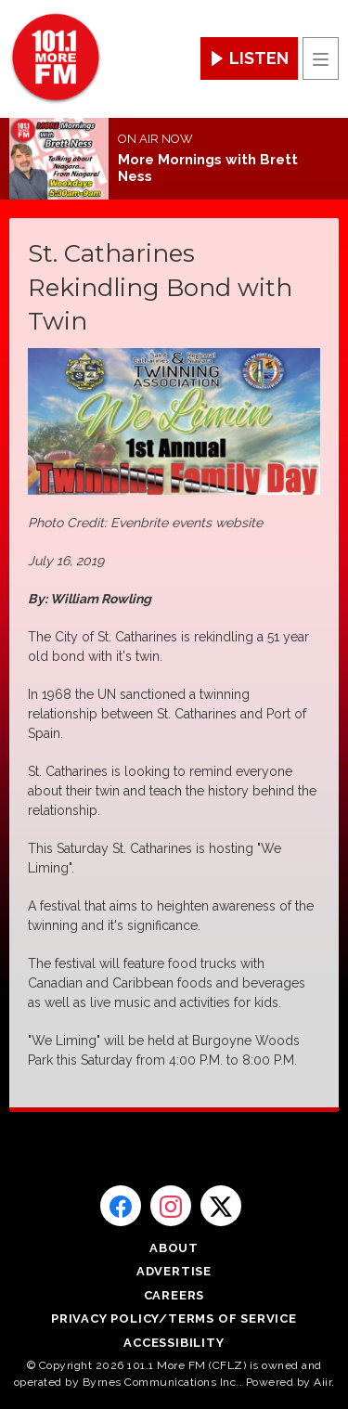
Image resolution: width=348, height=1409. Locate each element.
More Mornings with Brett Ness (208, 168)
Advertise (174, 1271)
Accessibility (173, 1343)
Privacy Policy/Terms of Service (174, 1318)
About (174, 1248)
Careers (174, 1295)
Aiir (322, 1382)
